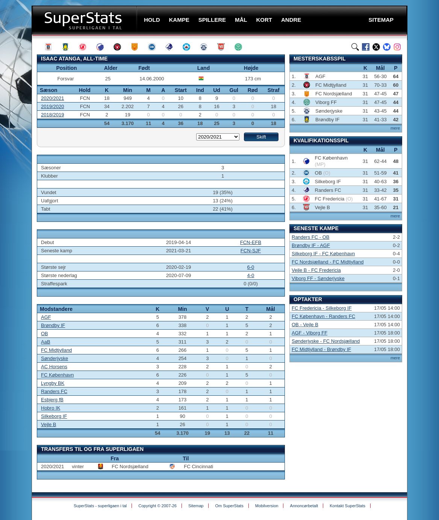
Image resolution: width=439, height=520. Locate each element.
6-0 (250, 267)
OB (44, 333)
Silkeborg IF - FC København (323, 253)
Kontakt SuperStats (347, 505)
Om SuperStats (229, 505)
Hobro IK (50, 408)
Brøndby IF (53, 325)
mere (395, 128)
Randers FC (54, 391)
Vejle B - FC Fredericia (316, 270)
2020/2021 (52, 98)
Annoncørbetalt (304, 505)
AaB (45, 342)
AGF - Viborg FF (309, 333)
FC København (57, 375)
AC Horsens (54, 366)
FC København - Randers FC (323, 316)
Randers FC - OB (310, 237)
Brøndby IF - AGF (311, 245)
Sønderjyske (54, 358)
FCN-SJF (251, 250)
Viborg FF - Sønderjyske (318, 278)
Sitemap (195, 505)
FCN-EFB (250, 242)
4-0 (250, 275)
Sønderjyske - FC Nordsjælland (326, 341)
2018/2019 (52, 115)
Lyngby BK (52, 383)
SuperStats (85, 20)
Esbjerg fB (52, 399)
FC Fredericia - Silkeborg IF (322, 308)
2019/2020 (52, 106)
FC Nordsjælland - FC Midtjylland (327, 262)
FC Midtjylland (56, 350)
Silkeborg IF (54, 416)
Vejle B (48, 424)
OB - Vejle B (305, 324)
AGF (46, 317)
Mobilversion (267, 505)
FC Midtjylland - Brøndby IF (321, 349)
